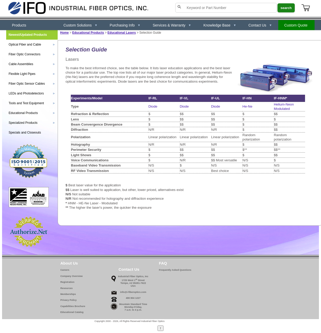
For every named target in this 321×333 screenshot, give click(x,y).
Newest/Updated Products (28, 35)
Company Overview (71, 276)
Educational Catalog (72, 312)
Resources (66, 288)
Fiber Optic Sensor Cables (32, 83)
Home (64, 32)
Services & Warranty (172, 25)
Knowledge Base (219, 25)
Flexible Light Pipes (32, 74)
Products (19, 25)
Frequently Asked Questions (175, 270)
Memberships (68, 294)
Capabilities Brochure (72, 306)
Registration (67, 282)
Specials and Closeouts (25, 132)
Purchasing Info (125, 25)
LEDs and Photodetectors (32, 93)
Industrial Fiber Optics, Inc (133, 276)
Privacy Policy (68, 300)
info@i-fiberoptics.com (133, 292)
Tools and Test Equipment (32, 103)
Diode (152, 106)
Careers (65, 270)
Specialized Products (32, 122)
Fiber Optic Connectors (32, 54)
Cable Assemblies (32, 64)
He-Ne (247, 106)
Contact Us (260, 25)
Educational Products (88, 32)
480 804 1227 (133, 298)
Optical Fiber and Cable (32, 44)
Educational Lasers (122, 32)
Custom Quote (295, 25)
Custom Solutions (81, 25)
